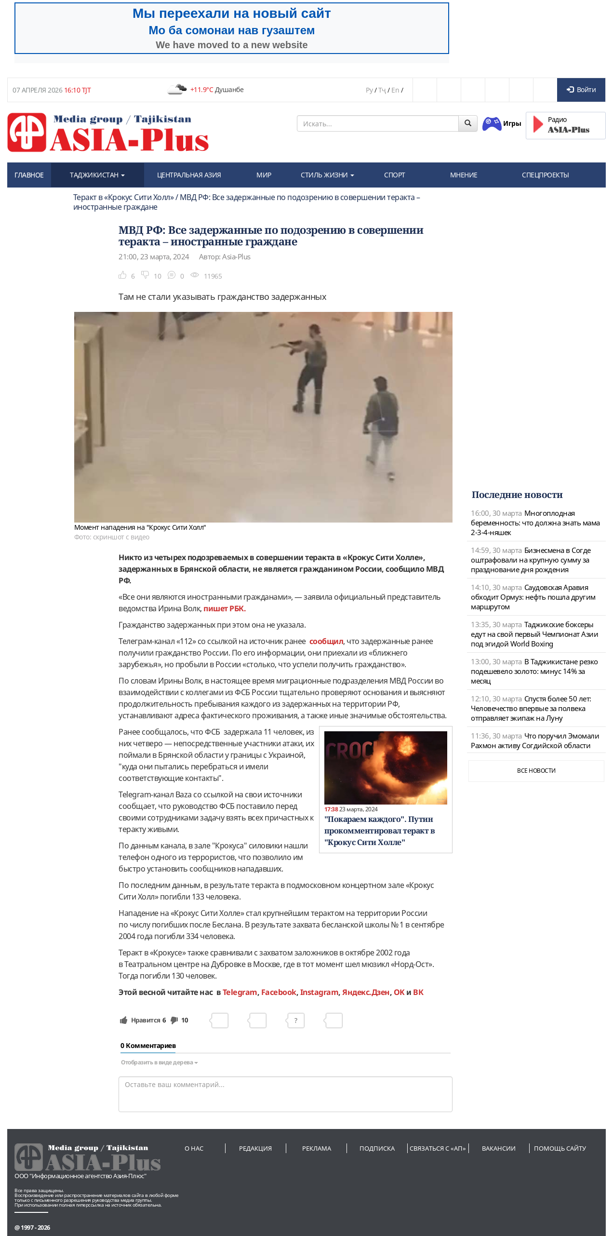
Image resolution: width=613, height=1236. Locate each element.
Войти (581, 89)
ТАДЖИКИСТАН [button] (97, 174)
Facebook (278, 992)
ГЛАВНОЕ (29, 174)
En (395, 89)
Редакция (255, 1148)
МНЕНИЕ (464, 174)
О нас (194, 1148)
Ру (369, 89)
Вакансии (499, 1148)
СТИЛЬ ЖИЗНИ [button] (327, 174)
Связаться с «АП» (438, 1148)
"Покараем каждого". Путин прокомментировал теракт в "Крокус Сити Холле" (379, 830)
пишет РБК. (224, 608)
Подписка (377, 1148)
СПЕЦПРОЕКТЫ (545, 174)
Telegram (240, 992)
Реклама (316, 1148)
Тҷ (382, 89)
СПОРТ (394, 174)
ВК (418, 992)
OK (399, 992)
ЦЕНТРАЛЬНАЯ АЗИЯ (189, 174)
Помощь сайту (560, 1148)
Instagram (319, 992)
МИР (263, 174)
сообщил (326, 641)
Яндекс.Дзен (366, 992)
